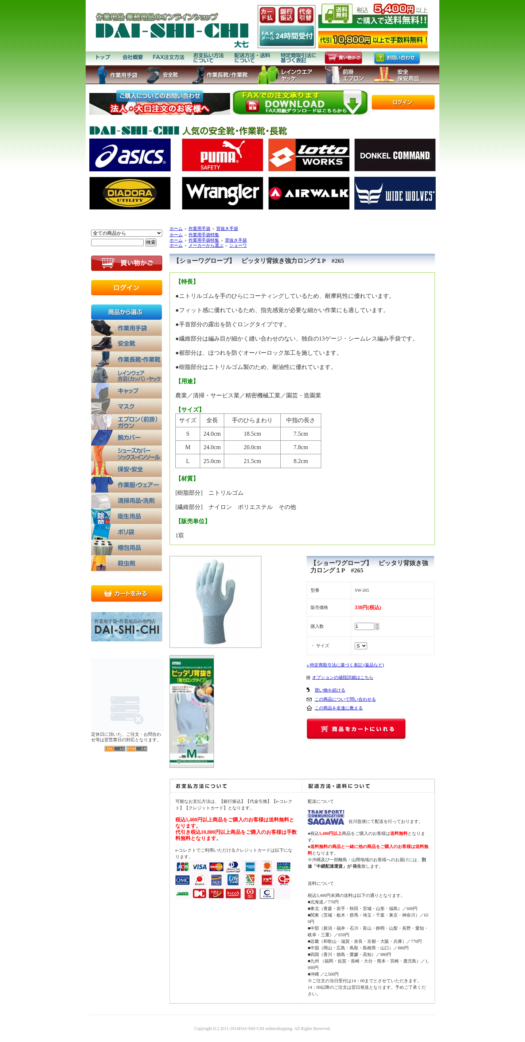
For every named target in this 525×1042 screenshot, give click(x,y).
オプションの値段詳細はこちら (342, 677)
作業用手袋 (199, 228)
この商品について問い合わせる (345, 699)
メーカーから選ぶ (205, 245)
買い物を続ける (330, 690)
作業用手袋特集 (203, 234)
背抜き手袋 (227, 228)
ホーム (176, 228)
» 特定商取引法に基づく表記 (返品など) (345, 665)
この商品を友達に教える (339, 708)
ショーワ (238, 245)
